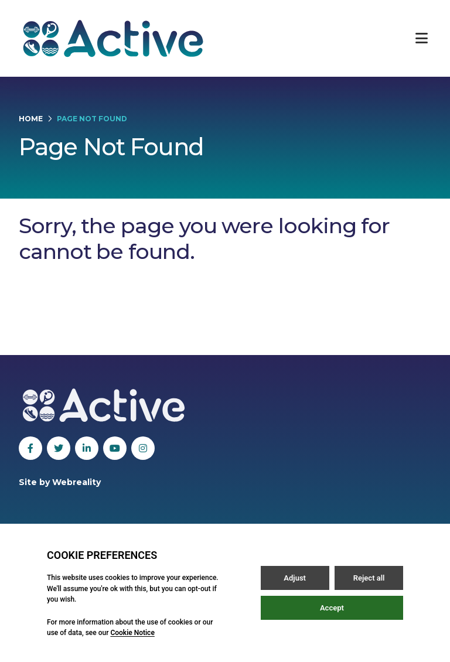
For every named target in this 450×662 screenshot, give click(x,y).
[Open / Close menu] (421, 38)
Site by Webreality (60, 482)
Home (31, 118)
